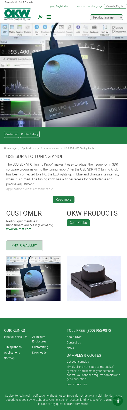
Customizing (40, 347)
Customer (11, 134)
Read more (63, 199)
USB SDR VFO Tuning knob (79, 148)
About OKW (74, 337)
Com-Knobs (78, 223)
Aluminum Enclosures (39, 339)
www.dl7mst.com (18, 229)
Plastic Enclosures (15, 337)
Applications (29, 148)
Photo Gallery (29, 134)
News (70, 348)
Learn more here (77, 384)
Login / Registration (58, 6)
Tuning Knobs (13, 347)
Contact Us (74, 342)
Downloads (39, 352)
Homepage (10, 148)
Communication (50, 148)
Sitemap (9, 358)
